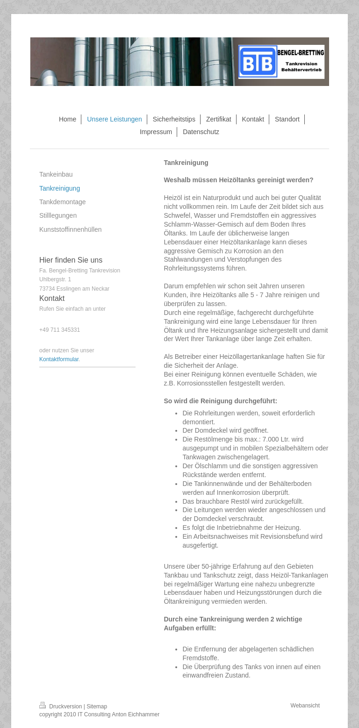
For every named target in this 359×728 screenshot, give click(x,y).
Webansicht (305, 705)
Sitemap (96, 706)
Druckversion (61, 706)
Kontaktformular (59, 359)
